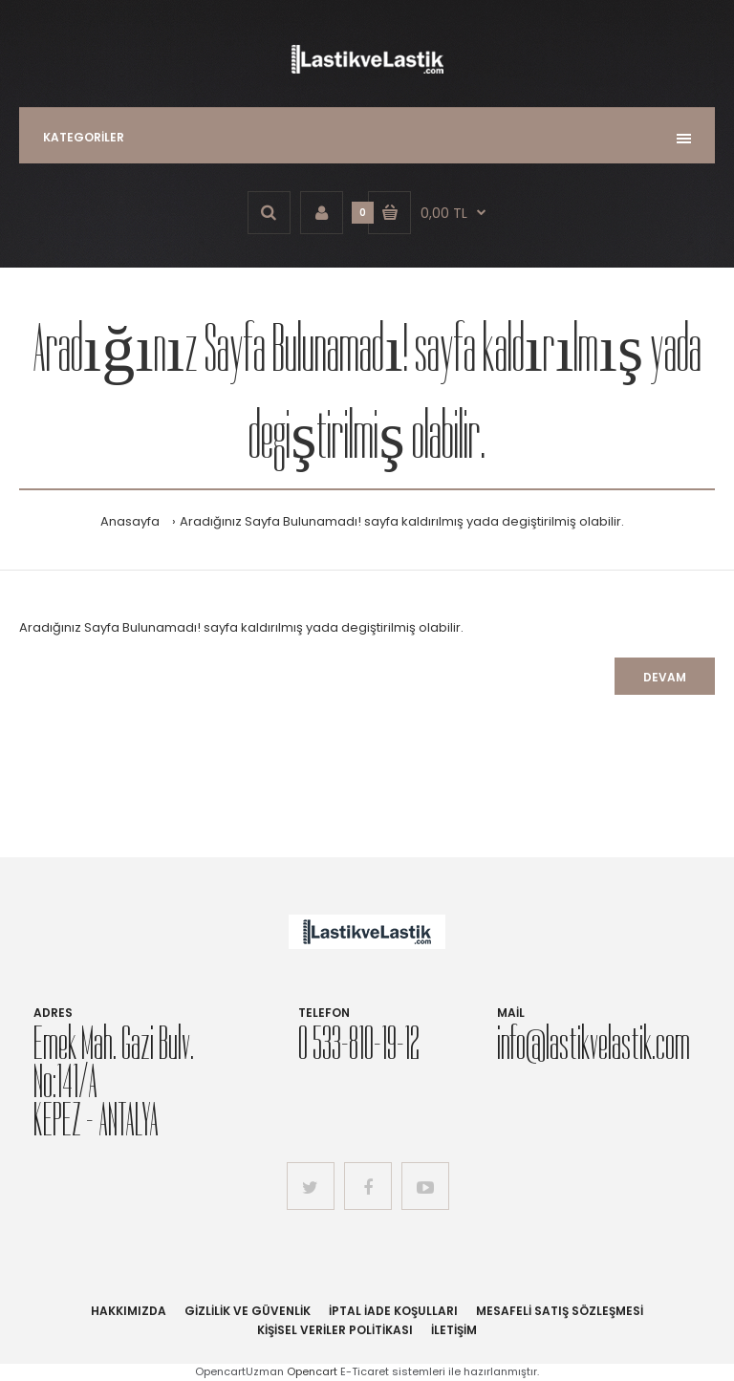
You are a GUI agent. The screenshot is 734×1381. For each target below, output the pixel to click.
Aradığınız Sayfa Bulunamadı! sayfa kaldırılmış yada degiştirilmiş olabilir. (402, 521)
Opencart (312, 1371)
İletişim (454, 1330)
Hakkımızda (128, 1311)
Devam (664, 677)
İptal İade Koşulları (393, 1311)
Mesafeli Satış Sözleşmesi (559, 1311)
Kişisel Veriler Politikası (335, 1330)
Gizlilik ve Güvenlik (247, 1311)
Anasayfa (130, 521)
